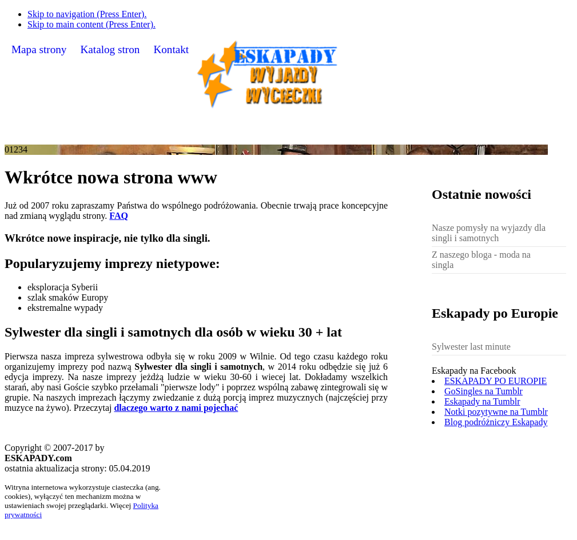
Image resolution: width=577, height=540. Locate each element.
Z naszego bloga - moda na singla (481, 260)
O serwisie (115, 136)
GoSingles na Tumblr (483, 391)
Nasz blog (274, 135)
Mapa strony (38, 49)
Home (55, 135)
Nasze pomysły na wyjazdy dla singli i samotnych (489, 233)
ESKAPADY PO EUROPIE (495, 381)
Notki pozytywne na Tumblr (496, 412)
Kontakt (171, 49)
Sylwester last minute (471, 346)
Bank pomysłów (360, 135)
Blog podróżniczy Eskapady (495, 422)
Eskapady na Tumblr (482, 401)
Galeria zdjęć (196, 135)
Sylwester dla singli (469, 136)
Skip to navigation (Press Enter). (86, 14)
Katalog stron (110, 49)
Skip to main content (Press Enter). (91, 24)
